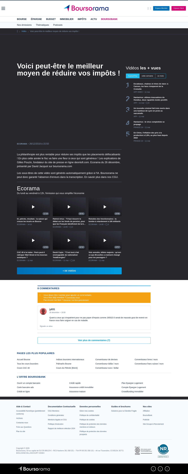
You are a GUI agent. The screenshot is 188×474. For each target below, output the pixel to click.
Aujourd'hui (132, 76)
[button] (3, 8)
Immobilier (66, 19)
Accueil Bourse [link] (23, 359)
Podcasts (58, 25)
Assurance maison (77, 391)
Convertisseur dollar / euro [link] (107, 364)
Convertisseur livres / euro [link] (146, 359)
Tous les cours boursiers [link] (27, 364)
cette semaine (147, 76)
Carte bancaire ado (25, 387)
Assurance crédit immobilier (81, 387)
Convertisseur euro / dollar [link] (107, 368)
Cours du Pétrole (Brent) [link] (67, 368)
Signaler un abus (46, 326)
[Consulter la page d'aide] (150, 8)
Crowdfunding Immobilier (133, 391)
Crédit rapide (75, 383)
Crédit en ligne (23, 391)
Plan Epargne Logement (132, 383)
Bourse (22, 19)
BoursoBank (109, 19)
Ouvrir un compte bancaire (28, 383)
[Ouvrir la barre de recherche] (148, 8)
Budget (51, 19)
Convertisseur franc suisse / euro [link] (149, 364)
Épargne (36, 19)
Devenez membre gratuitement (76, 300)
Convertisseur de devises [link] (106, 359)
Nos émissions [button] (24, 25)
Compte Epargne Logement (134, 387)
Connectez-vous (73, 298)
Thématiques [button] (42, 25)
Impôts (82, 19)
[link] (19, 418)
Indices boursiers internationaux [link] (70, 359)
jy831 (52, 309)
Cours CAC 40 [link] (23, 368)
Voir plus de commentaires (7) (94, 340)
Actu (94, 19)
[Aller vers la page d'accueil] (94, 8)
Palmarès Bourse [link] (63, 364)
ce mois (160, 76)
